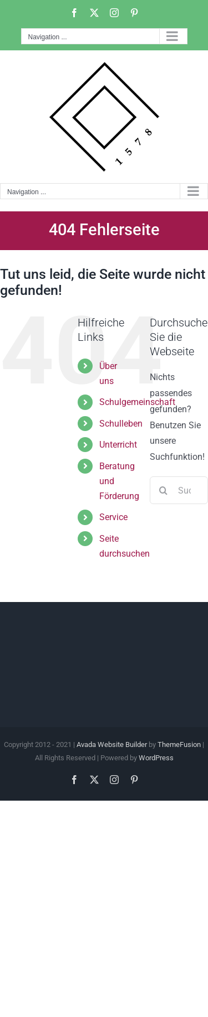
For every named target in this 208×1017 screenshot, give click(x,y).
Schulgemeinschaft (137, 402)
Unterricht (118, 444)
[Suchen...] (179, 490)
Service (113, 517)
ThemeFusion (179, 744)
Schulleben (121, 423)
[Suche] (163, 490)
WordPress (156, 758)
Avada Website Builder (112, 744)
